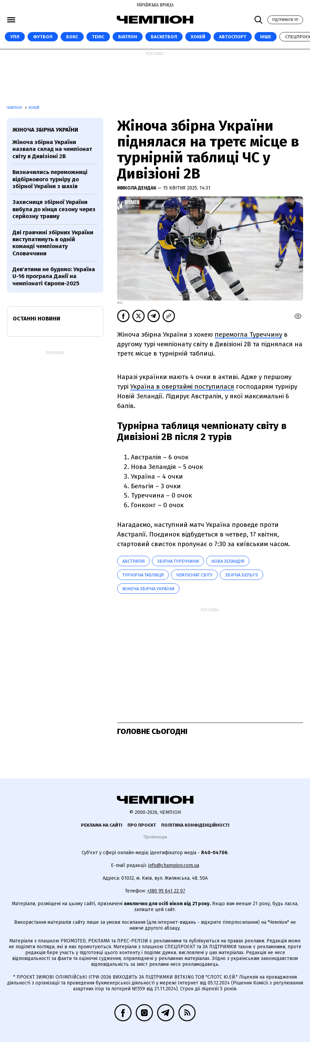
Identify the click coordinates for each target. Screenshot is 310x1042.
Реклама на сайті (101, 825)
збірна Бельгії (241, 575)
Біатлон (127, 36)
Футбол (42, 36)
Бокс (72, 36)
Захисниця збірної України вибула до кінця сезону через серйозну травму (53, 209)
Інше (265, 36)
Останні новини (36, 318)
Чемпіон (15, 108)
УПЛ (14, 36)
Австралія (133, 561)
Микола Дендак (137, 188)
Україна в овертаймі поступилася (182, 386)
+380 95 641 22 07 (166, 891)
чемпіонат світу (194, 575)
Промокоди (155, 836)
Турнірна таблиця (143, 575)
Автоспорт (232, 36)
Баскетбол (164, 36)
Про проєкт (141, 825)
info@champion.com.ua (173, 865)
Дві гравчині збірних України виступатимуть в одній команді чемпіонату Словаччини (52, 243)
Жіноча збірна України (148, 588)
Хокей (198, 36)
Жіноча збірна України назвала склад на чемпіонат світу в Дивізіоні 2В (52, 149)
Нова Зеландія (227, 561)
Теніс (98, 36)
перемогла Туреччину (248, 334)
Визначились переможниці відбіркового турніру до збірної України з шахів (49, 179)
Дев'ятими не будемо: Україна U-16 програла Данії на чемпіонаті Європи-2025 (53, 276)
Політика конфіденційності (195, 825)
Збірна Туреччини (178, 561)
